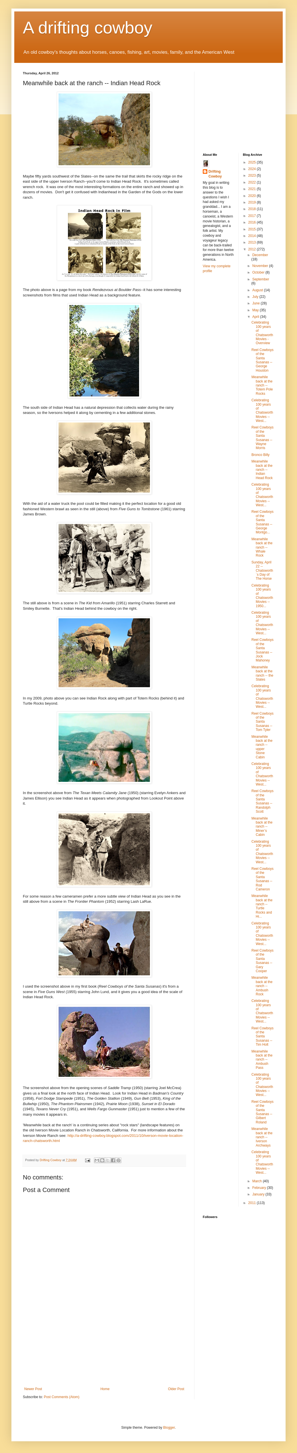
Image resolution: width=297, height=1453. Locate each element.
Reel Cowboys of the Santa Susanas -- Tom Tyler (262, 721)
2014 (252, 236)
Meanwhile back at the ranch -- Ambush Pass (261, 1059)
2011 (252, 1203)
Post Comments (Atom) (61, 1397)
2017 (252, 216)
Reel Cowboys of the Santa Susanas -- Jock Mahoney (262, 650)
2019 (252, 202)
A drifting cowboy (87, 27)
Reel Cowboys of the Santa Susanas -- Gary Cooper (262, 960)
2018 (252, 209)
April (256, 317)
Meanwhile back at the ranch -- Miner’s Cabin (261, 826)
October (258, 272)
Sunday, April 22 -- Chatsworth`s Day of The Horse (262, 570)
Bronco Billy (260, 455)
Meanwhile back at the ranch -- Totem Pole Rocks (262, 385)
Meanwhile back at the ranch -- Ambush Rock (261, 986)
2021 (252, 189)
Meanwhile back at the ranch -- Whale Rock (261, 547)
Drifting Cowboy (215, 174)
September (260, 279)
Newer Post (33, 1389)
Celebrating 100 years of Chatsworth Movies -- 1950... (262, 595)
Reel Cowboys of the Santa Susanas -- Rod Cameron (262, 879)
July (255, 297)
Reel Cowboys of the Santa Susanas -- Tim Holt (262, 1036)
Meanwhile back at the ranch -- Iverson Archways (261, 1137)
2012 (252, 249)
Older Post (176, 1389)
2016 (252, 222)
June (256, 303)
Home (105, 1389)
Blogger (169, 1428)
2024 (252, 169)
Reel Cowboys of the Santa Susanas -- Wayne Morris (262, 437)
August (258, 290)
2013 (252, 242)
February (259, 1188)
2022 (252, 182)
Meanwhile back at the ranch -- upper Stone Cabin (261, 747)
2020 (252, 196)
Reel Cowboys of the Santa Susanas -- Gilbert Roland (262, 1112)
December (260, 255)
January (258, 1194)
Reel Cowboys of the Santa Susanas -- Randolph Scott (262, 801)
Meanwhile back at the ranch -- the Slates (262, 673)
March (257, 1181)
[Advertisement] (104, 1351)
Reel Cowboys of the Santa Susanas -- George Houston (262, 360)
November (260, 266)
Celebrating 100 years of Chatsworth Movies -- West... (262, 410)
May (256, 310)
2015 (252, 229)
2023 (252, 176)
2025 (252, 162)
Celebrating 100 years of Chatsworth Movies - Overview (262, 332)
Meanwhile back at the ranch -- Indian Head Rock (261, 469)
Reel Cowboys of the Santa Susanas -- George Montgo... (262, 522)
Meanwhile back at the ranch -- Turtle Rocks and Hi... (261, 906)
